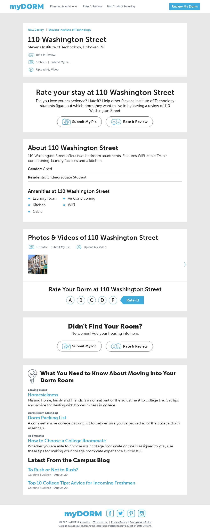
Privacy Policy (119, 520)
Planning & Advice (62, 6)
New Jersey (36, 30)
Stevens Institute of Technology (70, 30)
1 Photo (36, 62)
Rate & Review (92, 6)
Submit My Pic (60, 62)
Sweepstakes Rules (140, 520)
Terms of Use (100, 520)
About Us (85, 520)
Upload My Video (47, 69)
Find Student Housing (121, 6)
